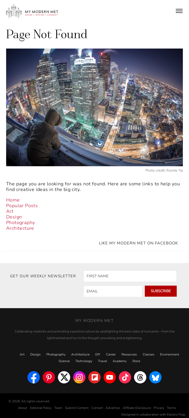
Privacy (159, 408)
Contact (97, 408)
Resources (129, 354)
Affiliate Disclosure (137, 408)
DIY (97, 354)
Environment (169, 354)
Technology (83, 361)
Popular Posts (22, 206)
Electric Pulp (176, 414)
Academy (120, 361)
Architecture (20, 228)
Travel (102, 361)
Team (58, 408)
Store (136, 361)
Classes (148, 354)
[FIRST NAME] (130, 276)
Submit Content (77, 408)
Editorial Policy (41, 408)
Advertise (113, 408)
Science (64, 361)
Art (9, 211)
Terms (171, 408)
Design (14, 217)
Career (111, 354)
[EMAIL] (112, 291)
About (22, 408)
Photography (20, 222)
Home (13, 200)
